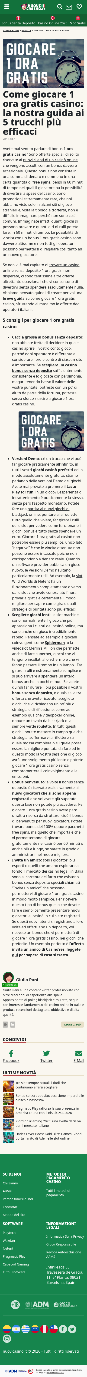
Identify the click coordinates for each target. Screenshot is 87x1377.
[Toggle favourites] (79, 7)
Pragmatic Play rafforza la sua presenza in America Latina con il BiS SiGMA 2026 (47, 1110)
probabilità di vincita (55, 1372)
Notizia (26, 30)
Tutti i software (14, 1272)
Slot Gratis (78, 23)
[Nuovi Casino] (33, 7)
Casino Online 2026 (53, 23)
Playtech (9, 1232)
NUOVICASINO (11, 30)
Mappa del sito (14, 1215)
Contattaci (10, 1207)
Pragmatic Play (14, 1256)
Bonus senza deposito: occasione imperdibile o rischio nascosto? (50, 1097)
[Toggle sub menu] (7, 7)
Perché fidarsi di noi (18, 1199)
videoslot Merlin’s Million (33, 648)
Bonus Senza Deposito (18, 23)
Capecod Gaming (16, 1264)
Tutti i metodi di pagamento (58, 1192)
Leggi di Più (72, 1024)
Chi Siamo (10, 1183)
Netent (8, 1248)
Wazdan (9, 1240)
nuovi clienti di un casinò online (50, 159)
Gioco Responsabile (61, 1244)
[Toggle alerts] (60, 7)
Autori (7, 1191)
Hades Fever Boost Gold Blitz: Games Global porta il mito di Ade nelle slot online (49, 1136)
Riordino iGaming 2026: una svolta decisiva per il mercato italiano (48, 1123)
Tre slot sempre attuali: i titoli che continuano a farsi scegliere (41, 1085)
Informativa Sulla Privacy (65, 1236)
